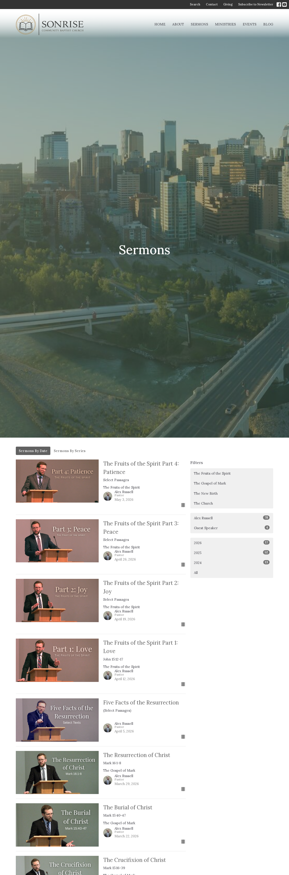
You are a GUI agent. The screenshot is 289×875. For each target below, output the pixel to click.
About (178, 24)
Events (249, 24)
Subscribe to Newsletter (255, 4)
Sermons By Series (70, 451)
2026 (232, 542)
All (196, 572)
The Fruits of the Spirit (212, 473)
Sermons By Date (33, 451)
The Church (203, 503)
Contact (212, 4)
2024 (232, 562)
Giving (228, 4)
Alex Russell (232, 517)
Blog (268, 24)
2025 (232, 552)
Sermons (199, 24)
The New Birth (206, 493)
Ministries (225, 24)
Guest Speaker (232, 527)
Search (195, 4)
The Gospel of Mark (210, 483)
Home (159, 24)
